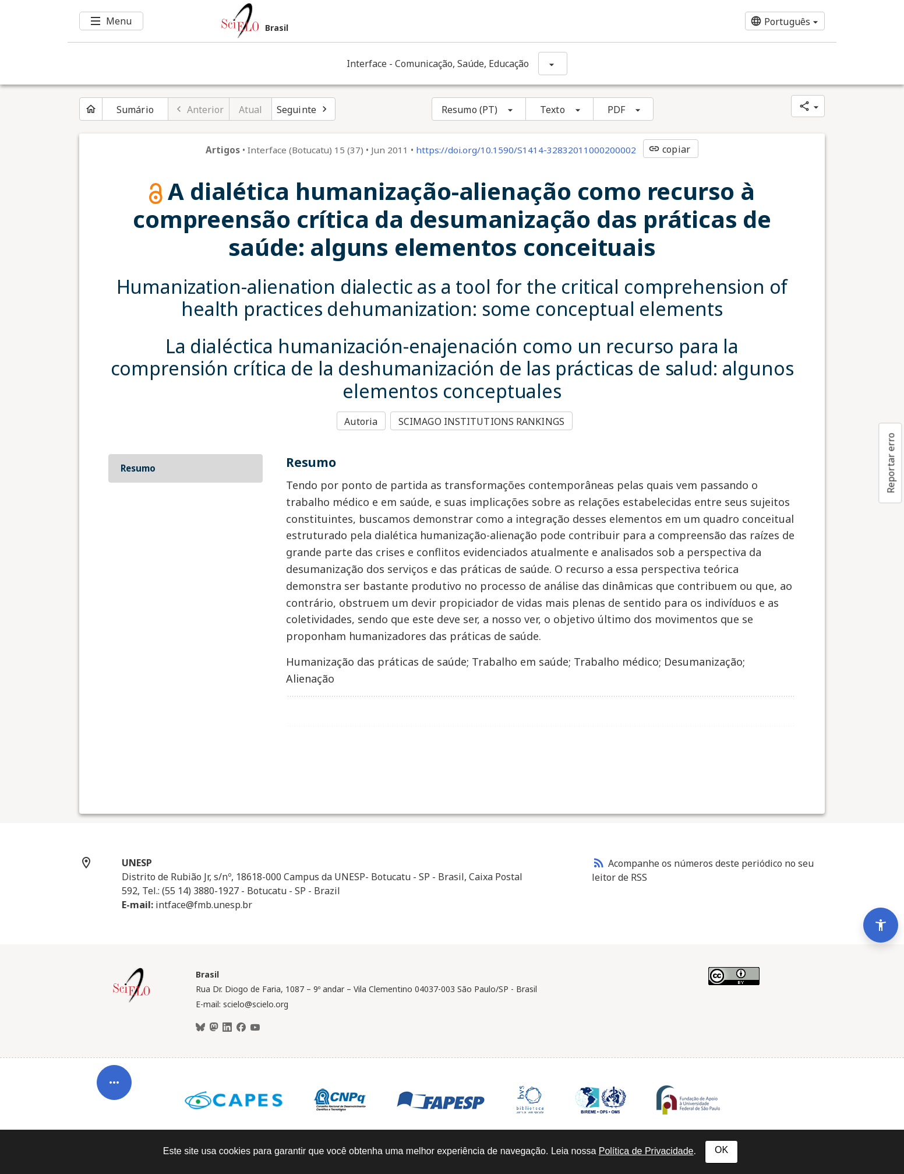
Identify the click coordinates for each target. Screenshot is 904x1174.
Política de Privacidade (646, 1151)
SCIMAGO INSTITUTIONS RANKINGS (483, 421)
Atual (251, 109)
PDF (616, 109)
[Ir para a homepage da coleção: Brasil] (387, 21)
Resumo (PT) (469, 109)
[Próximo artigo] (303, 109)
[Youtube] (255, 1026)
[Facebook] (241, 1026)
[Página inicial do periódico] (91, 109)
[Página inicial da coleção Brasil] (131, 999)
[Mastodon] (214, 1026)
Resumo (138, 467)
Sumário (135, 109)
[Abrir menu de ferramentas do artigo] (114, 1074)
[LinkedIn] (227, 1026)
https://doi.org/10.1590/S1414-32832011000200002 (526, 150)
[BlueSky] (200, 1026)
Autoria (360, 421)
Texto (552, 109)
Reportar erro (890, 463)
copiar (669, 149)
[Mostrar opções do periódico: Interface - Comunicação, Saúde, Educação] (552, 63)
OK (721, 1150)
